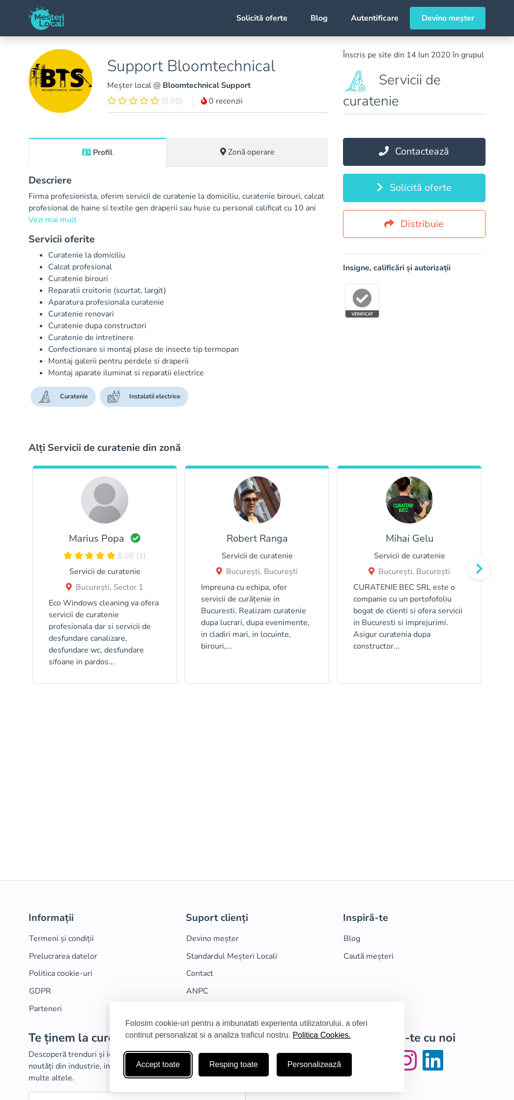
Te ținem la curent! (79, 1038)
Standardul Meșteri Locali (231, 956)
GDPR (40, 991)
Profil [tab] (97, 152)
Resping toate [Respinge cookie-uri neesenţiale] (233, 1064)
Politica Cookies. (322, 1035)
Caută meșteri (368, 956)
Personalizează (314, 1064)
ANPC (197, 991)
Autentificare (375, 18)
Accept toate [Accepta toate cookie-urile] (158, 1064)
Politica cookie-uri (60, 973)
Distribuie (414, 224)
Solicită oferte (261, 18)
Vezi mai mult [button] (53, 219)
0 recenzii (222, 101)
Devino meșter (448, 18)
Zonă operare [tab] (247, 152)
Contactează (414, 151)
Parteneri (45, 1008)
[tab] (98, 152)
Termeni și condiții (61, 938)
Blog (319, 18)
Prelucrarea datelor (63, 956)
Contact (199, 973)
